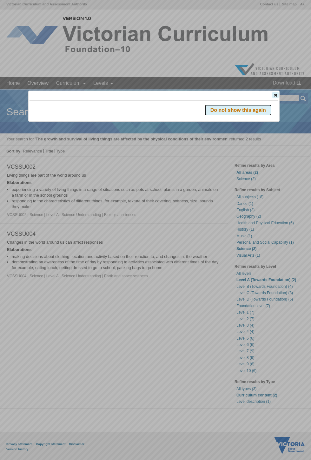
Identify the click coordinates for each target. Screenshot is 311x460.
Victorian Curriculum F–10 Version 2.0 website (102, 130)
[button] (275, 95)
